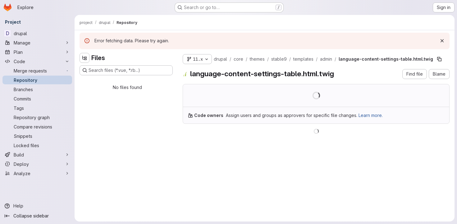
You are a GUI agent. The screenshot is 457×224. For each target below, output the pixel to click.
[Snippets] (37, 136)
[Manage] (37, 42)
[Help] (37, 206)
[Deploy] (37, 164)
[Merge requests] (37, 70)
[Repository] (37, 80)
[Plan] (37, 52)
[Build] (37, 154)
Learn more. (371, 115)
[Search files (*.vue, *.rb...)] (126, 70)
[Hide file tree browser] (84, 58)
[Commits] (37, 98)
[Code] (37, 61)
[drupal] (37, 33)
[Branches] (37, 89)
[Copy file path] (439, 59)
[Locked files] (37, 145)
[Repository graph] (37, 117)
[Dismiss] (442, 40)
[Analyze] (37, 173)
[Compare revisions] (37, 126)
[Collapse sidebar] (37, 216)
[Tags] (37, 108)
